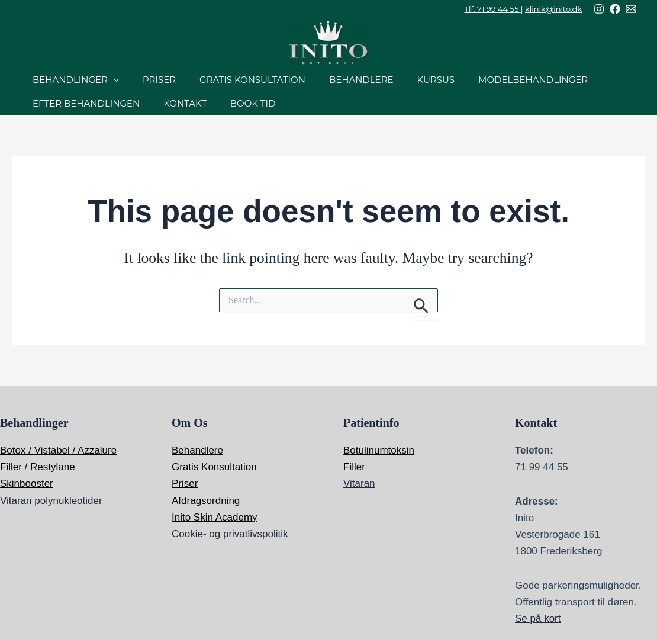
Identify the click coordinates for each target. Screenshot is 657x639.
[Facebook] (615, 9)
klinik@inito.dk (553, 9)
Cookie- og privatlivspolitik (230, 534)
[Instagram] (599, 9)
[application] (113, 80)
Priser (185, 483)
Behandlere (197, 450)
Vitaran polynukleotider (51, 500)
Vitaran (359, 483)
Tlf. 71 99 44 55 (493, 9)
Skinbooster (26, 483)
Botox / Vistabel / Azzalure (58, 450)
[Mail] (631, 9)
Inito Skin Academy (214, 517)
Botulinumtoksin (378, 450)
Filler (354, 467)
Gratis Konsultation (214, 467)
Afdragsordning (206, 500)
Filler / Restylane (37, 467)
